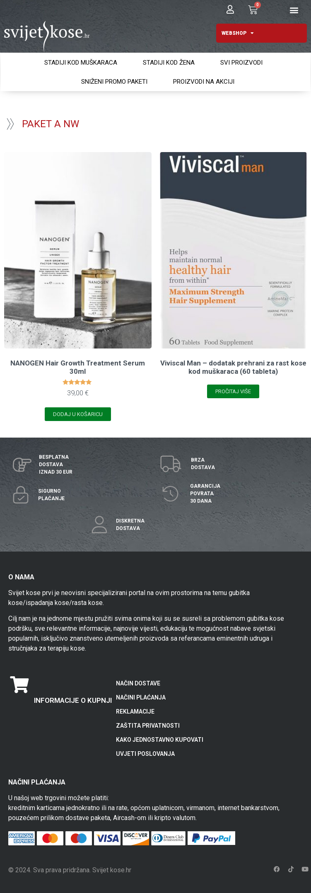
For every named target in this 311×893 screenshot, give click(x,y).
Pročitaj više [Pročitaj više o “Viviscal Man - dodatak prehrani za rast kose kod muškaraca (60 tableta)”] (233, 391)
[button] (294, 10)
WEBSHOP (238, 33)
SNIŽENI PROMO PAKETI (114, 81)
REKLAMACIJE (135, 711)
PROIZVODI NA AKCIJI (203, 81)
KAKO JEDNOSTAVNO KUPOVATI (159, 739)
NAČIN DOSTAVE (138, 683)
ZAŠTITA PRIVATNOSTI (148, 725)
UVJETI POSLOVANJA (145, 753)
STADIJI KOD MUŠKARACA (80, 62)
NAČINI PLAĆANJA (141, 697)
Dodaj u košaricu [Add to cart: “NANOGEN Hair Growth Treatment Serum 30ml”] (78, 414)
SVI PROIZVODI (241, 62)
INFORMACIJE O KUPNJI (73, 700)
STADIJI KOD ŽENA (169, 62)
